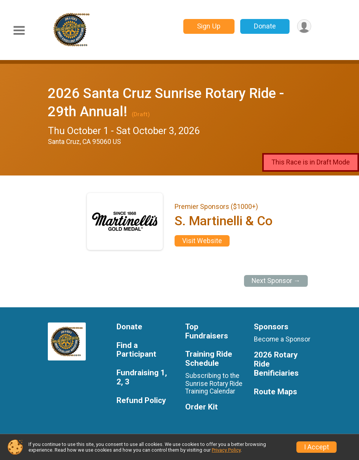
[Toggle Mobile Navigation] (19, 30)
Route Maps (275, 391)
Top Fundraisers (206, 331)
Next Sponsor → (276, 281)
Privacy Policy (226, 450)
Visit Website (202, 241)
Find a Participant (136, 350)
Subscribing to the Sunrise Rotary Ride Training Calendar (213, 383)
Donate (265, 26)
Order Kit (201, 407)
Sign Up (208, 26)
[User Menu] (304, 26)
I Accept (316, 447)
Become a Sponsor (282, 339)
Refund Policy (141, 400)
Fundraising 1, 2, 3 (142, 377)
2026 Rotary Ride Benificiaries (276, 364)
